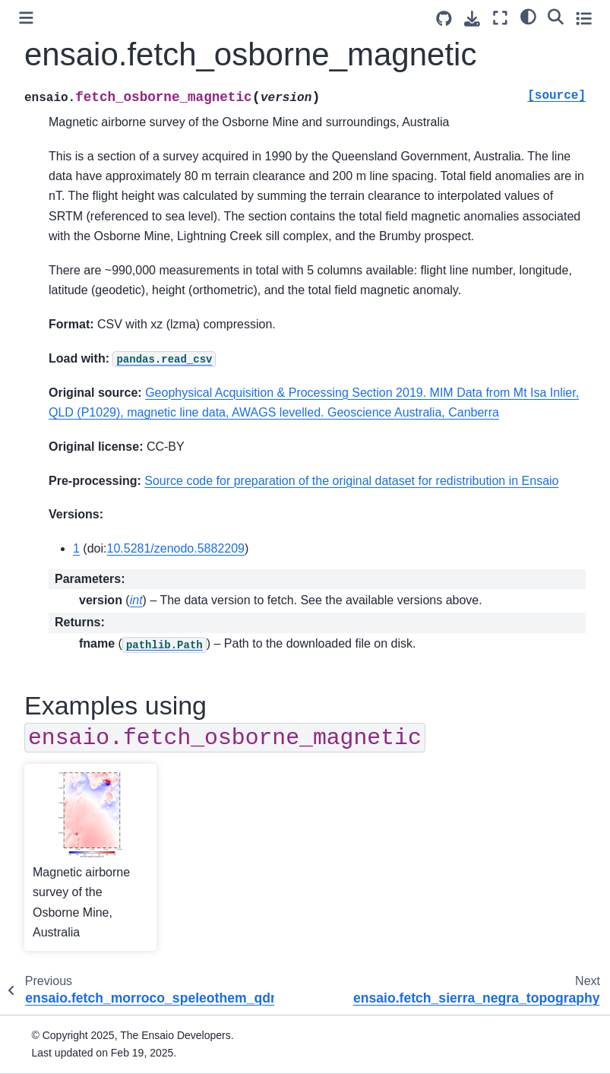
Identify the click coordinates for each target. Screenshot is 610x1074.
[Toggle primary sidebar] (26, 18)
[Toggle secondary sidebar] (584, 18)
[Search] (556, 16)
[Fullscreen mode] (500, 18)
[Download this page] (472, 18)
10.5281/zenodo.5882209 (175, 548)
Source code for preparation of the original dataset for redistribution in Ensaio (351, 480)
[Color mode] (528, 16)
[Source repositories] (444, 18)
